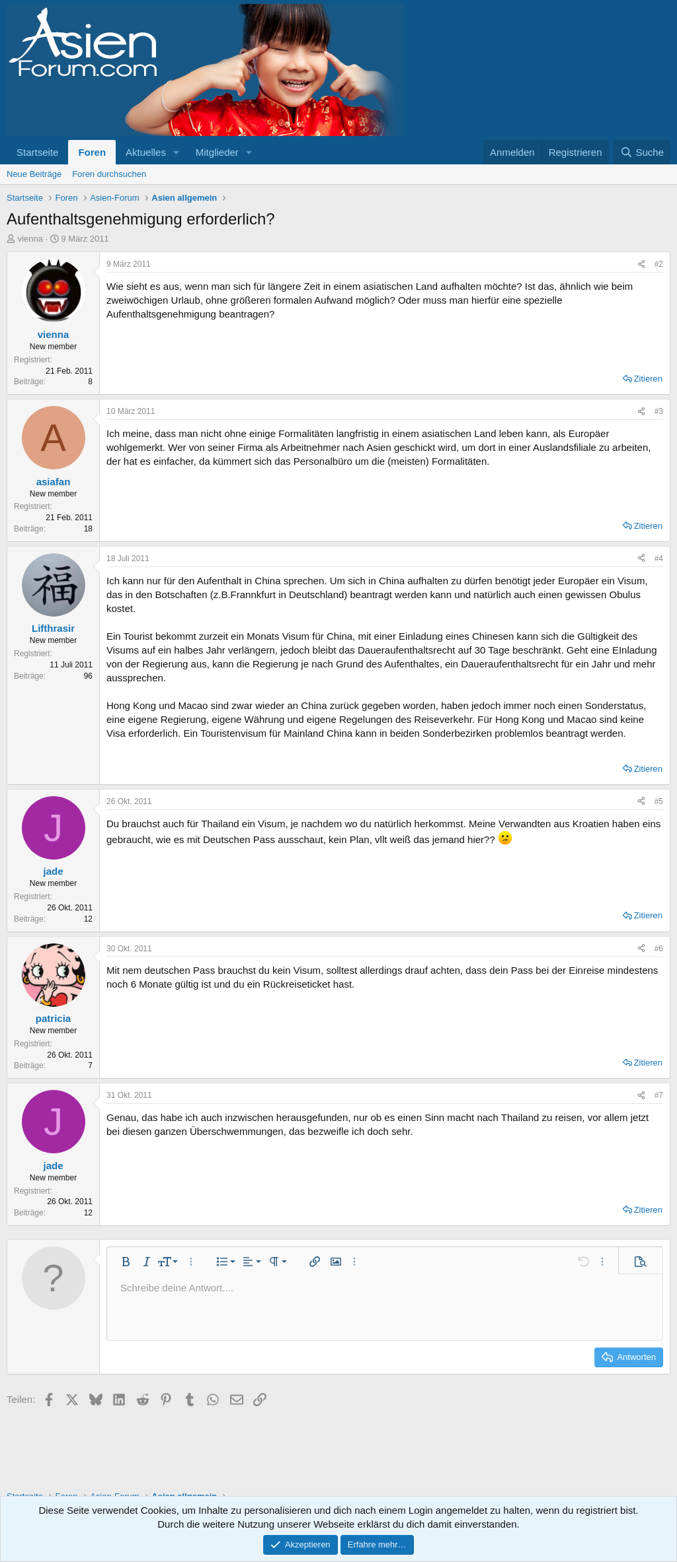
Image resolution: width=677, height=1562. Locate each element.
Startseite (37, 152)
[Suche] (642, 152)
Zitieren (648, 379)
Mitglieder (217, 152)
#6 (659, 948)
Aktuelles (146, 152)
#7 (659, 1095)
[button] (176, 152)
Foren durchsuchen (109, 174)
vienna (30, 239)
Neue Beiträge (34, 174)
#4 (659, 558)
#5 (659, 801)
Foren (92, 152)
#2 (659, 264)
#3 (659, 411)
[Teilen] (641, 264)
